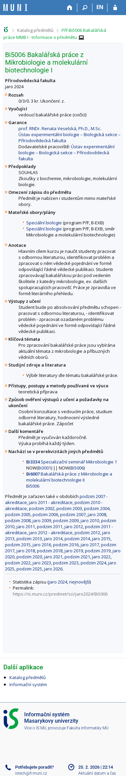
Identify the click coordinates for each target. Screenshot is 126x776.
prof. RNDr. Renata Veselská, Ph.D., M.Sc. (59, 128)
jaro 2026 (53, 569)
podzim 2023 (66, 563)
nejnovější (79, 582)
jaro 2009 (42, 520)
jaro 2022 (101, 557)
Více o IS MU (35, 728)
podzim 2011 (49, 526)
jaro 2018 (25, 551)
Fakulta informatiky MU (88, 728)
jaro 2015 (101, 539)
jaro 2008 (97, 514)
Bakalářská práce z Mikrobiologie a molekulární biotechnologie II (69, 477)
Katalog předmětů (35, 30)
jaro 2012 (74, 526)
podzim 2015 (18, 545)
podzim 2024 (93, 563)
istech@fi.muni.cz (31, 773)
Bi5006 (77, 468)
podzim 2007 (73, 514)
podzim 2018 (49, 551)
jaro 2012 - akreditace (51, 533)
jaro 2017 (90, 545)
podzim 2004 (97, 508)
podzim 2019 (98, 551)
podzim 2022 (18, 563)
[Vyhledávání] (84, 7)
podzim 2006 (45, 514)
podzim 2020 (29, 557)
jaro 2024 (58, 582)
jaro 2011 (25, 526)
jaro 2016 (42, 545)
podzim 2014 (77, 539)
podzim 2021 (77, 557)
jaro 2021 (53, 557)
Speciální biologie (44, 223)
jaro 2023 (42, 563)
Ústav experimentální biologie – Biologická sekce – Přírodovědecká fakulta (66, 153)
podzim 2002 (41, 508)
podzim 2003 (69, 508)
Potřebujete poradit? (34, 767)
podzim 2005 (18, 514)
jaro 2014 (53, 539)
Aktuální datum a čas (97, 773)
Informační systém (28, 684)
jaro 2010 (90, 520)
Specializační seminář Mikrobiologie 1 (71, 462)
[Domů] (69, 7)
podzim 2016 (66, 545)
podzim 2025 (29, 569)
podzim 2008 (18, 520)
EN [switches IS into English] (99, 7)
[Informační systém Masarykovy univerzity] (15, 7)
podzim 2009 (66, 520)
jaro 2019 (74, 551)
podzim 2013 (29, 539)
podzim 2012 (87, 533)
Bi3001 (44, 468)
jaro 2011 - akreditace (51, 502)
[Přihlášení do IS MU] (115, 7)
